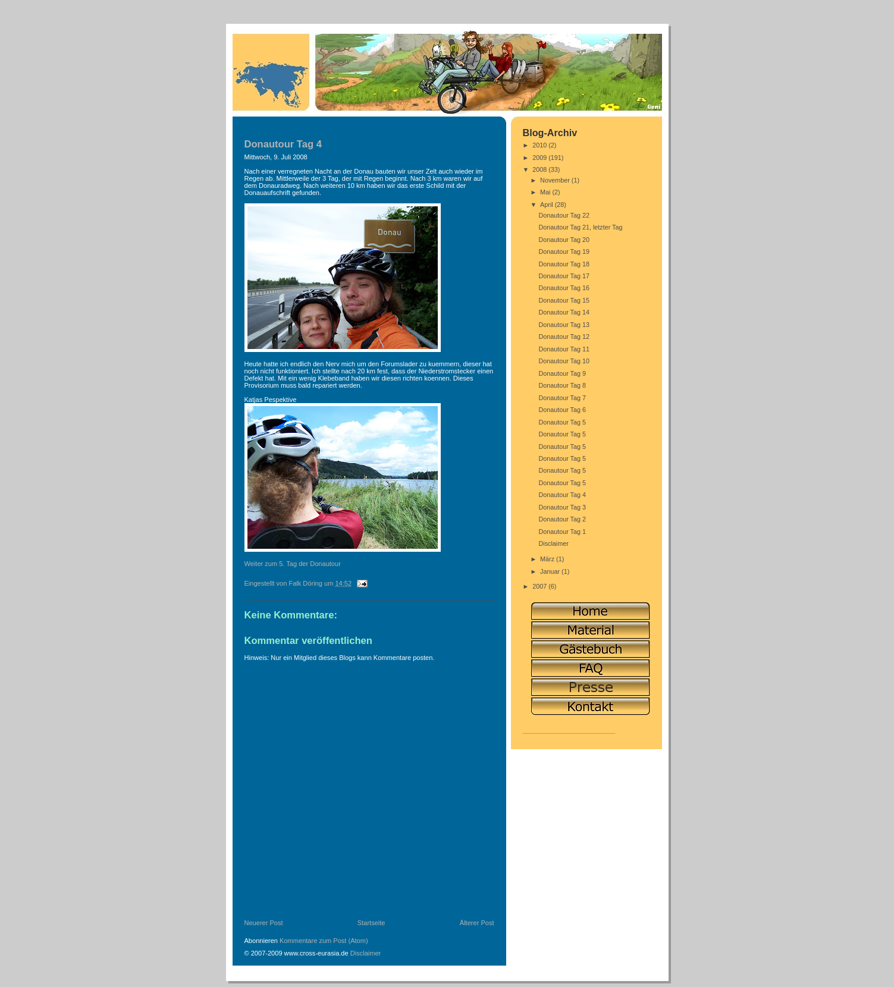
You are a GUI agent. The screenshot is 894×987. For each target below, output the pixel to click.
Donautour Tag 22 (563, 215)
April (547, 204)
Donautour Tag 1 (562, 531)
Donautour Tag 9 (562, 373)
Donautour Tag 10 (563, 360)
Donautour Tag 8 (562, 385)
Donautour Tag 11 (563, 349)
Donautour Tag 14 (563, 312)
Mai (546, 192)
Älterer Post (477, 922)
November (556, 180)
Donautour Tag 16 (563, 287)
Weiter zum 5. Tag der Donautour (292, 563)
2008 (540, 169)
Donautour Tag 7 (562, 397)
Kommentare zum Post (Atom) (324, 940)
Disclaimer (365, 953)
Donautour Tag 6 (562, 409)
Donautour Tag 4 (562, 494)
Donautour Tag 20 (563, 239)
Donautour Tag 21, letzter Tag (580, 227)
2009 (540, 157)
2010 (540, 145)
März (548, 558)
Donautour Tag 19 (563, 251)
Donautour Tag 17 (563, 275)
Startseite (371, 922)
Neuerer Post (263, 922)
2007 (540, 586)
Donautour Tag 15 (563, 300)
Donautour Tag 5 (562, 422)
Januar (551, 571)
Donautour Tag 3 (562, 507)
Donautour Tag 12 (563, 336)
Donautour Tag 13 (563, 324)
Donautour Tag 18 (563, 264)
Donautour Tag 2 (562, 519)
